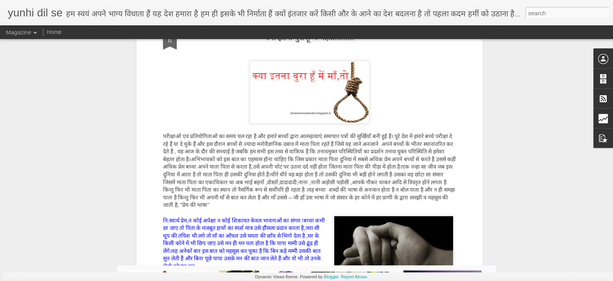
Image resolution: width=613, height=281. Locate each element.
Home (54, 32)
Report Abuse (354, 276)
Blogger (331, 276)
